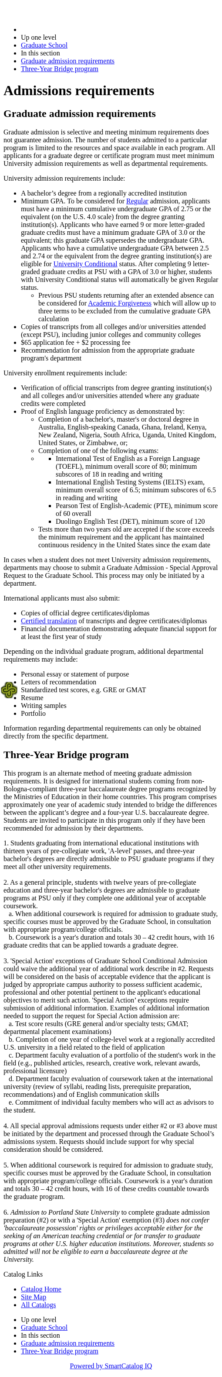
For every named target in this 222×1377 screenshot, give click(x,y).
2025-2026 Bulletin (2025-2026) (66, 29)
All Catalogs (38, 1304)
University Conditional (86, 264)
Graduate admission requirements (67, 61)
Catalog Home (41, 1289)
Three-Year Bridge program (59, 68)
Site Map (33, 1297)
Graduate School (44, 45)
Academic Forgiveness (119, 303)
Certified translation (49, 621)
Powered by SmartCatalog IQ (111, 1366)
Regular (137, 201)
